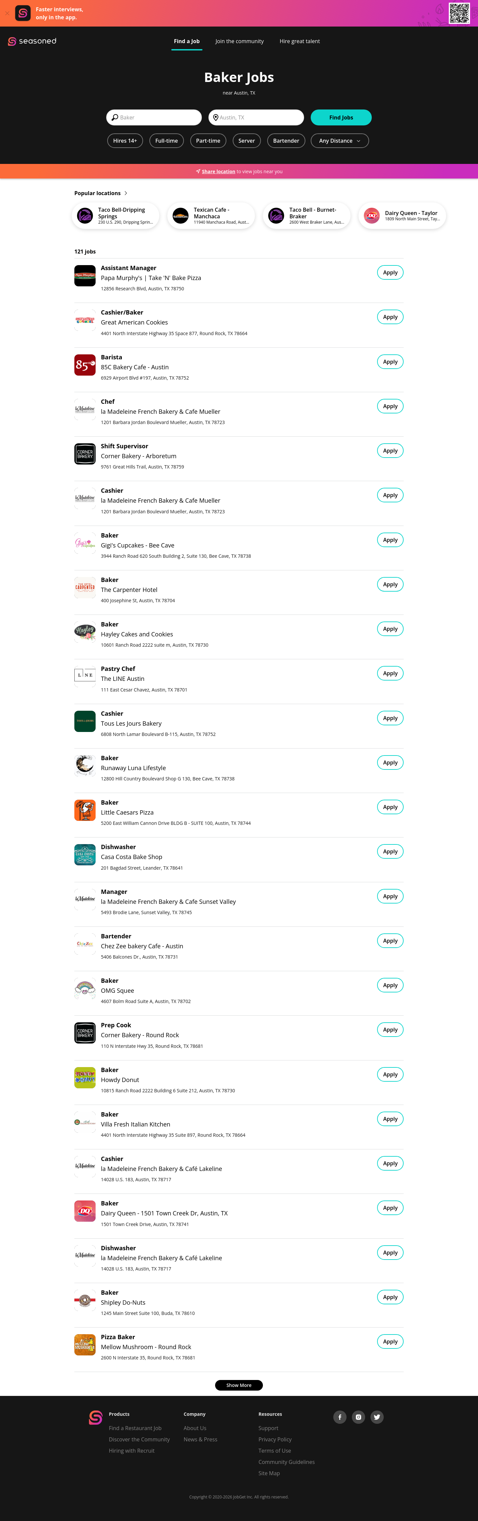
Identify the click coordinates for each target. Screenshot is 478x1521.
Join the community (240, 41)
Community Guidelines (287, 1462)
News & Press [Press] (200, 1439)
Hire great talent (299, 41)
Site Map (269, 1473)
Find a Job (187, 41)
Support (269, 1428)
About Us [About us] (195, 1428)
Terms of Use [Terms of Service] (275, 1450)
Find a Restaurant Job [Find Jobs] (135, 1428)
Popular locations (100, 193)
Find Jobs (341, 117)
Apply (390, 272)
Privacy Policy (275, 1439)
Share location (215, 171)
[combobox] (154, 117)
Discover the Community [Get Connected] (139, 1439)
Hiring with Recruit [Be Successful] (132, 1450)
